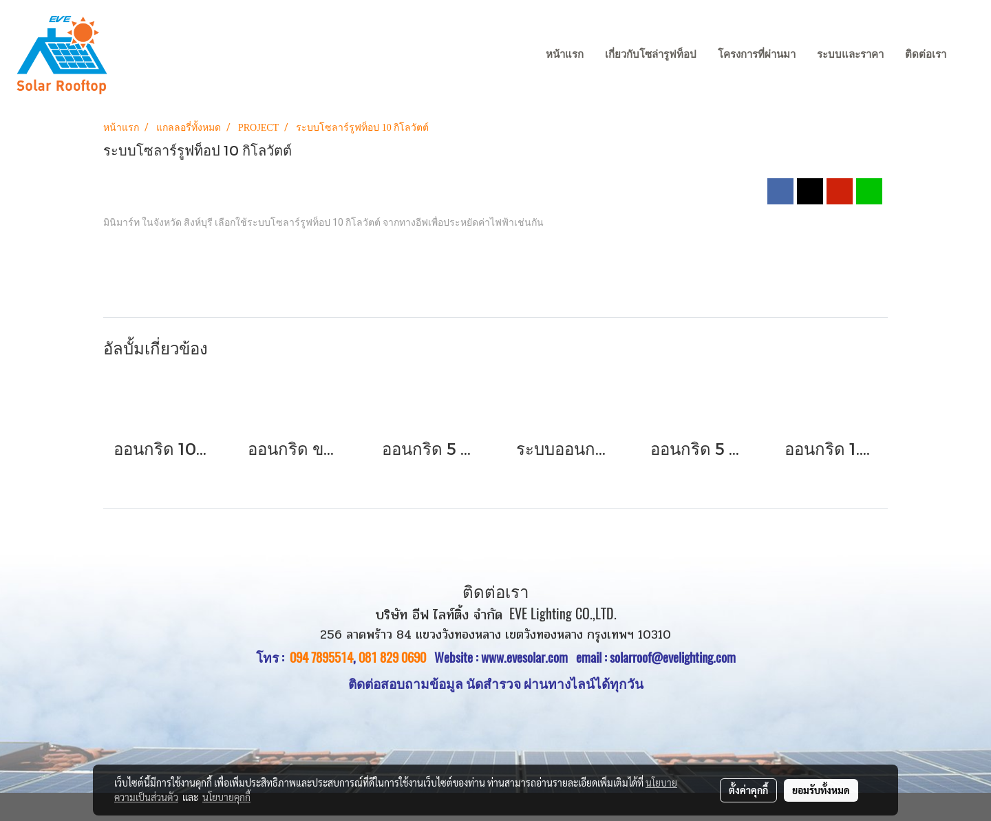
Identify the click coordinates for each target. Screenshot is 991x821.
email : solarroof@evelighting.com (656, 657)
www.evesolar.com (528, 657)
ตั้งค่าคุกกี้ (748, 790)
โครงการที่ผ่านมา (757, 54)
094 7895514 (321, 657)
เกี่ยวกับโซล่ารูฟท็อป (650, 54)
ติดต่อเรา (925, 54)
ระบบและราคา (850, 54)
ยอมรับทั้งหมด (821, 790)
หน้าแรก (565, 54)
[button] (969, 55)
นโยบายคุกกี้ (226, 797)
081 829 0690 (392, 657)
